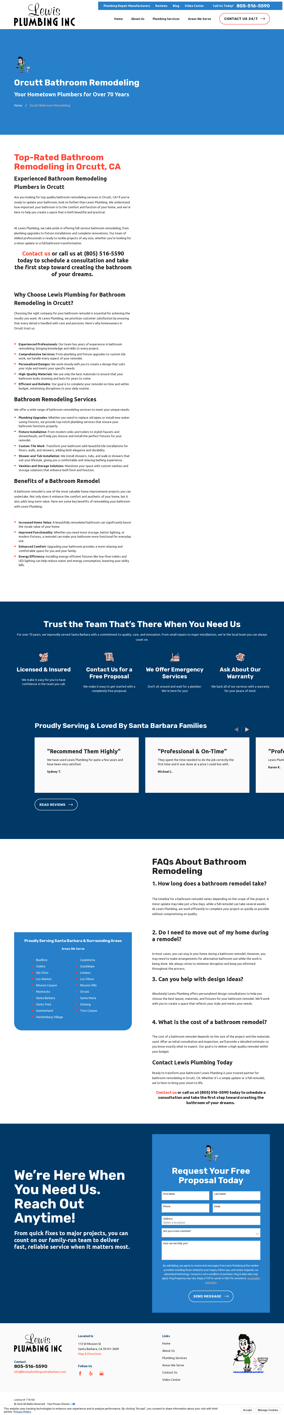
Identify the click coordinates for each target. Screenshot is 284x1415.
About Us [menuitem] (137, 18)
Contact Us (169, 1372)
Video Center (194, 5)
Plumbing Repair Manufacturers (127, 5)
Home (166, 1343)
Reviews (161, 5)
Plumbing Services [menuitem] (166, 18)
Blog (176, 5)
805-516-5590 (253, 5)
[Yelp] (91, 1373)
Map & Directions (89, 1353)
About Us (168, 1350)
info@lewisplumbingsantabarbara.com (40, 1371)
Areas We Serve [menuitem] (199, 18)
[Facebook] (80, 1373)
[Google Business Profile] (101, 1373)
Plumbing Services (174, 1358)
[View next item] (247, 729)
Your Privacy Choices (61, 1404)
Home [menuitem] (118, 18)
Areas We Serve (173, 1365)
